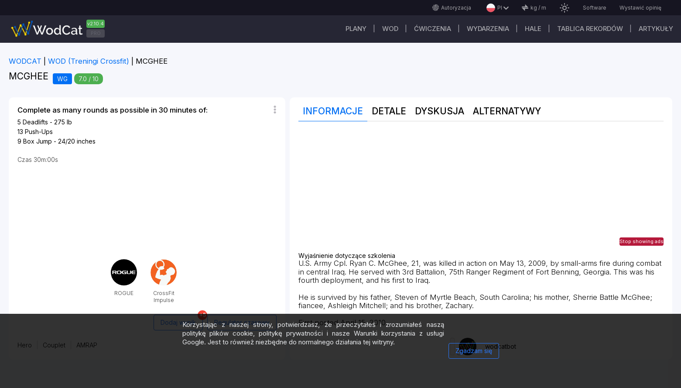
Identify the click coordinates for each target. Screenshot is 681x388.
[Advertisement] (481, 191)
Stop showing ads (641, 241)
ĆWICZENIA (432, 28)
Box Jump (37, 141)
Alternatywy (507, 111)
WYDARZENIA (488, 28)
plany (356, 28)
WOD (390, 28)
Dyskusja (439, 111)
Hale (533, 28)
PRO (96, 33)
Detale (389, 111)
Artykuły (656, 28)
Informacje (333, 111)
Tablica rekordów (590, 28)
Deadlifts (35, 122)
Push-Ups (39, 131)
